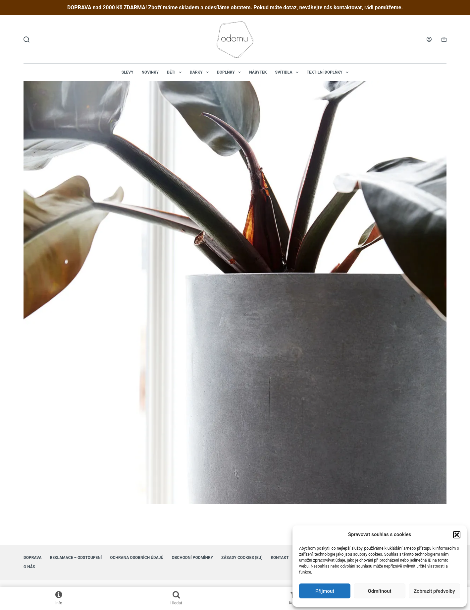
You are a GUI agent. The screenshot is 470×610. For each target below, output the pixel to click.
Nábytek (258, 72)
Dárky (200, 72)
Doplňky (230, 72)
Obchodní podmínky (192, 557)
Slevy (127, 72)
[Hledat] (26, 39)
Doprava (33, 557)
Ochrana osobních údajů (136, 557)
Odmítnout (380, 591)
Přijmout (324, 591)
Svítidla (288, 72)
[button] (456, 534)
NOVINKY (150, 72)
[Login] (429, 39)
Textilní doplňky (329, 72)
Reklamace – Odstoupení (76, 557)
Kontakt (280, 557)
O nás (29, 567)
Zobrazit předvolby (434, 591)
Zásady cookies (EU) (242, 557)
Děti (175, 72)
